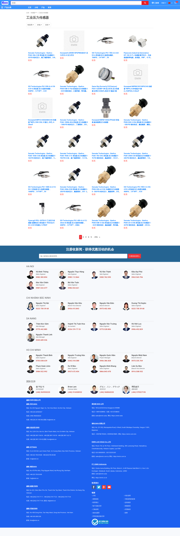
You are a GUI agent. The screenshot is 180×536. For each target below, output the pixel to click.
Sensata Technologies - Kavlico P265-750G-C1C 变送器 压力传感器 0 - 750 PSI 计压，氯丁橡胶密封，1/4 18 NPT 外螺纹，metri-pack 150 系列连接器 (74, 158)
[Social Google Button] (104, 487)
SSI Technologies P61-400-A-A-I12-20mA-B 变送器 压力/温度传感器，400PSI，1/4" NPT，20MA (73, 223)
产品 (43, 7)
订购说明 (95, 509)
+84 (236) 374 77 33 (64, 497)
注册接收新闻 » (134, 256)
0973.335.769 (137, 361)
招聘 (126, 513)
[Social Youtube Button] (109, 487)
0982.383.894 (41, 277)
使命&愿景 (96, 513)
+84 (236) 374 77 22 (50, 497)
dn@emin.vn (52, 501)
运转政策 (127, 502)
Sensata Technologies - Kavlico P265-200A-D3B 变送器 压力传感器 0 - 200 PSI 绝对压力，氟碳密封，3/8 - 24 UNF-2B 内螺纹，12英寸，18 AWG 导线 (74, 191)
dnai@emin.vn (34, 520)
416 (96, 237)
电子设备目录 (96, 506)
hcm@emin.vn (51, 439)
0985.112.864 (73, 277)
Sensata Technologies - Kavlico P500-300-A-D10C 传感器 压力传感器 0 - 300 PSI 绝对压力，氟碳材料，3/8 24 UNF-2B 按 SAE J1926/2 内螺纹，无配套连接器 (106, 191)
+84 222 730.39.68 (36, 455)
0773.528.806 (105, 329)
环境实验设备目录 (98, 516)
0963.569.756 (137, 277)
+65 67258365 (114, 412)
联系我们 (95, 502)
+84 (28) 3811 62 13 (64, 435)
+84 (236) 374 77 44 (36, 501)
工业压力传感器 (43, 13)
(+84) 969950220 (43, 392)
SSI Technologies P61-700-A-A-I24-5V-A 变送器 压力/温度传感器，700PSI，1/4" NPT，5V (105, 55)
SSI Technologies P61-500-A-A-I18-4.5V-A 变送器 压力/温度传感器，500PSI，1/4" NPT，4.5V (41, 89)
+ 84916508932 (100, 412)
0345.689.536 (41, 340)
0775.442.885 (41, 329)
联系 (49, 7)
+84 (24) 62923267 (36, 412)
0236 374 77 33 (74, 329)
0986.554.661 (73, 288)
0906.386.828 (105, 361)
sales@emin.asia (101, 416)
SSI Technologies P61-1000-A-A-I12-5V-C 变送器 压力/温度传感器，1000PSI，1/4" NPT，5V (41, 189)
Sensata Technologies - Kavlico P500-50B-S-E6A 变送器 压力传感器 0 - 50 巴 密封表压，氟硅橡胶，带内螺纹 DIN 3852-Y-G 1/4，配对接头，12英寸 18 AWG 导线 (106, 225)
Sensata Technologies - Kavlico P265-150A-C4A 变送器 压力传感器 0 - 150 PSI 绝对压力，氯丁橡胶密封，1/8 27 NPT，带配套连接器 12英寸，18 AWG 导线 (42, 158)
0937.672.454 (73, 371)
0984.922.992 (41, 371)
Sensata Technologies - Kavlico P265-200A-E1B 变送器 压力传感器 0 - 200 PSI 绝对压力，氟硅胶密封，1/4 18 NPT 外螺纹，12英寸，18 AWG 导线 (138, 158)
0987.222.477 (41, 288)
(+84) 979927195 (139, 392)
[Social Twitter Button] (99, 487)
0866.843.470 (105, 371)
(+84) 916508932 (75, 392)
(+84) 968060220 (107, 392)
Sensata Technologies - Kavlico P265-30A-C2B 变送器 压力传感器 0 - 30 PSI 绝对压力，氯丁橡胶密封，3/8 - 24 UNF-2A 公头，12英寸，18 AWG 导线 (42, 57)
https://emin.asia (117, 416)
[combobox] (75, 3)
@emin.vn (35, 478)
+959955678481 (112, 434)
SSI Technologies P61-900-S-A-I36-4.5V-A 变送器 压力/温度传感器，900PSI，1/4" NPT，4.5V (137, 189)
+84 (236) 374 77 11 (36, 497)
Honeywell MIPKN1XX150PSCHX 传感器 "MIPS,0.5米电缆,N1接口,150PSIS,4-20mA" (137, 89)
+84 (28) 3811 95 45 (36, 439)
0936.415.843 (73, 309)
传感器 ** (34, 13)
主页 (29, 7)
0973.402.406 (105, 309)
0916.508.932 (137, 371)
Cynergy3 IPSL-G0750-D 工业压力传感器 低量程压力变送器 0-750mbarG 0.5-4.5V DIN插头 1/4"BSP (41, 223)
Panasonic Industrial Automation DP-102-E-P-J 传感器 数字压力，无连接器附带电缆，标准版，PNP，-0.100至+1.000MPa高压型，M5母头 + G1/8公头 (137, 57)
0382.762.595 (105, 277)
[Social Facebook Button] (94, 487)
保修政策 (127, 506)
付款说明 (127, 495)
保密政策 (95, 499)
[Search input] (75, 3)
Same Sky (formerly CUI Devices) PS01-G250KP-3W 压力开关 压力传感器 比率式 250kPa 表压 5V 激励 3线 (105, 89)
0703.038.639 (41, 361)
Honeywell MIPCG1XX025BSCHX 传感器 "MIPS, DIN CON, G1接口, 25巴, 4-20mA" (41, 122)
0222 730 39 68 (42, 309)
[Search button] (145, 3)
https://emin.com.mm (129, 434)
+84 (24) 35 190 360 (36, 420)
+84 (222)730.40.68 (49, 455)
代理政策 (127, 509)
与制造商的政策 (129, 499)
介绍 (36, 7)
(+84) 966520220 (35, 416)
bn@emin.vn (34, 459)
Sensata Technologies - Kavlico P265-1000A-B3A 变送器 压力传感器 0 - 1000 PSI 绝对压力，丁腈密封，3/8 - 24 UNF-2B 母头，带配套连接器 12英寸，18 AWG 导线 (74, 124)
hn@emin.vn (51, 420)
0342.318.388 (73, 361)
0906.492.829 (137, 329)
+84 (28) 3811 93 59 (50, 435)
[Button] (2, 7)
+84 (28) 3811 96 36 (36, 435)
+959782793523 (101, 434)
